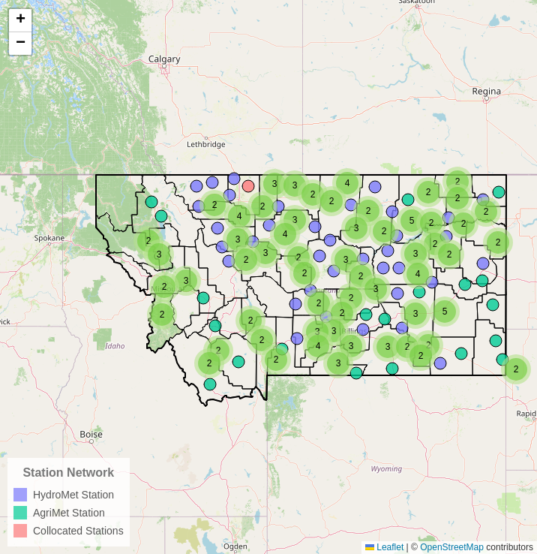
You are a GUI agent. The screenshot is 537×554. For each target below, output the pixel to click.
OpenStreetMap (452, 547)
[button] (516, 369)
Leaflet (384, 547)
